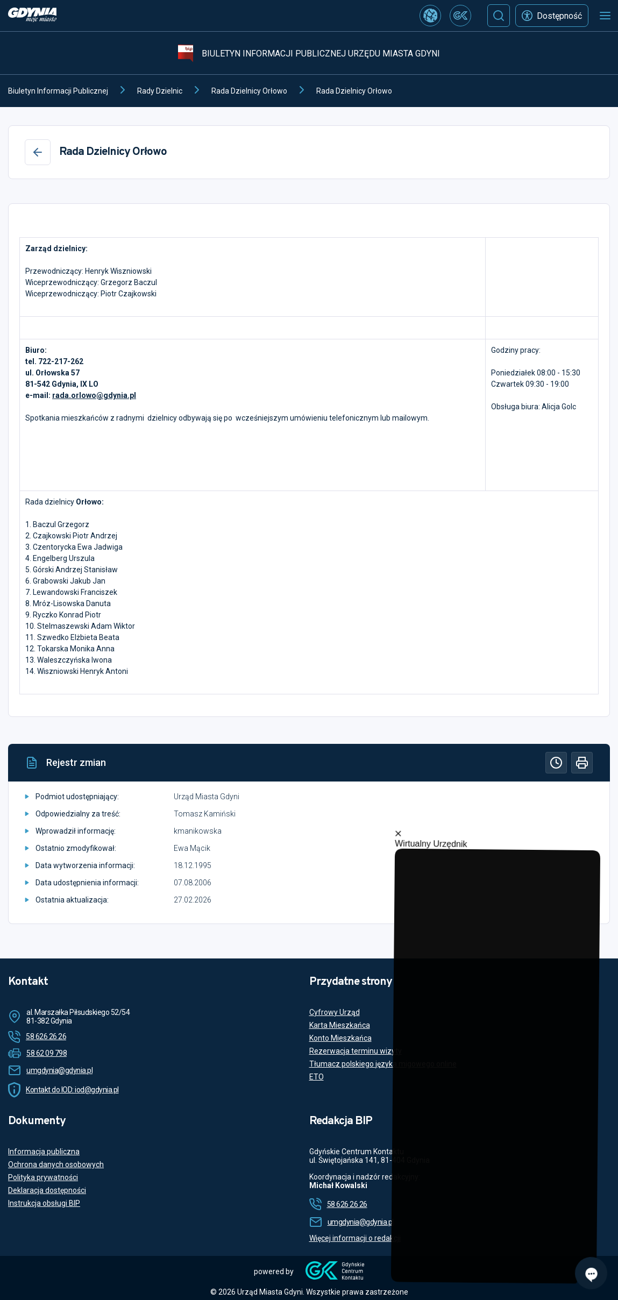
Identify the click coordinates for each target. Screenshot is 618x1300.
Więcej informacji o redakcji (355, 1238)
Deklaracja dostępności (47, 1190)
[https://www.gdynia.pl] (32, 16)
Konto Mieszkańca (340, 1038)
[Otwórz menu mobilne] (605, 15)
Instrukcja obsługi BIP (44, 1203)
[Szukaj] (498, 15)
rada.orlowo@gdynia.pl (94, 395)
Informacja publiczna (44, 1151)
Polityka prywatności (43, 1177)
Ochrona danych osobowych (56, 1164)
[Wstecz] (38, 152)
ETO (316, 1076)
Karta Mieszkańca (339, 1025)
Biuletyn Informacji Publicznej (58, 91)
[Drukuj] (582, 762)
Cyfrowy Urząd (334, 1012)
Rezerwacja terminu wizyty (355, 1051)
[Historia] (556, 762)
